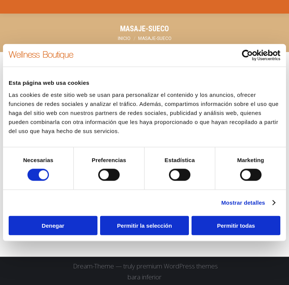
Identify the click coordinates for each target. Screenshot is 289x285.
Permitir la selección (144, 225)
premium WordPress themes (177, 266)
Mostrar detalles (243, 202)
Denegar (53, 225)
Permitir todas (236, 225)
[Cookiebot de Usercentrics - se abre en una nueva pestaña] (247, 55)
